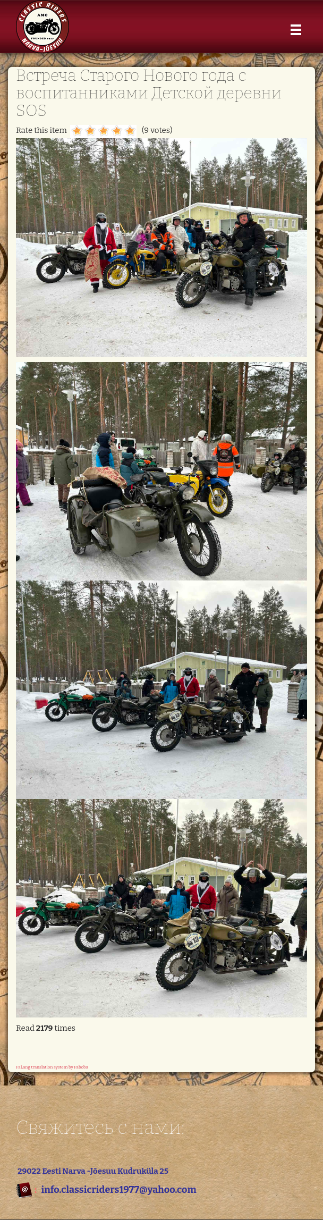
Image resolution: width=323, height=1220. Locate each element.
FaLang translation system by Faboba (52, 1067)
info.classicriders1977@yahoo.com (118, 1190)
